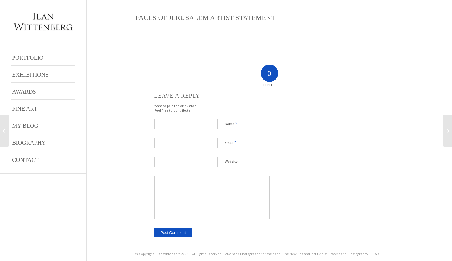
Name (231, 123)
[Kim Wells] (4, 131)
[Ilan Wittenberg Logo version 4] (43, 21)
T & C (376, 253)
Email (230, 142)
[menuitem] (43, 57)
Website (231, 161)
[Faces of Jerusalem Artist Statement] (447, 131)
